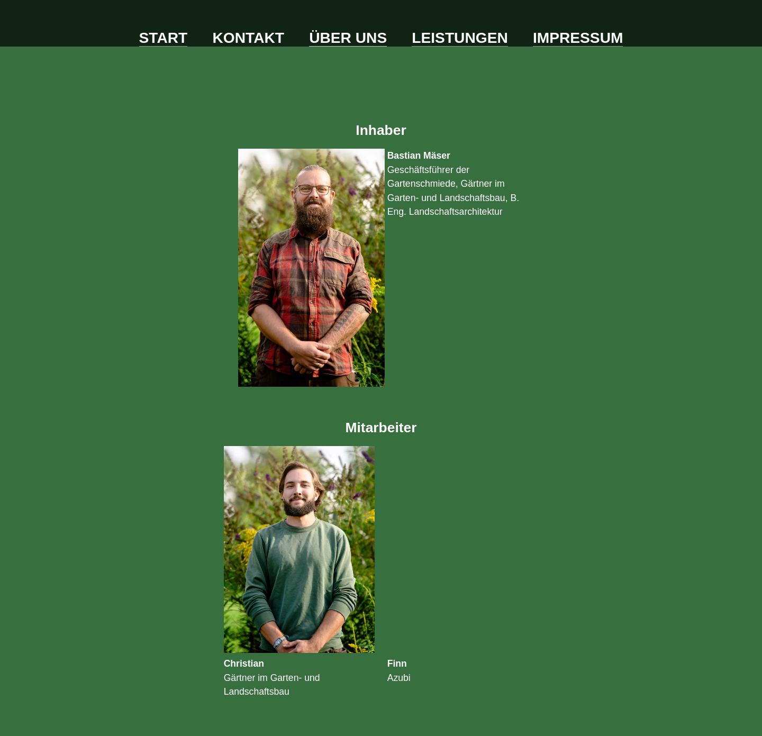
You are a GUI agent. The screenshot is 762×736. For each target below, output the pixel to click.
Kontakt (248, 38)
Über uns (348, 38)
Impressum (578, 38)
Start (163, 38)
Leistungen (459, 38)
